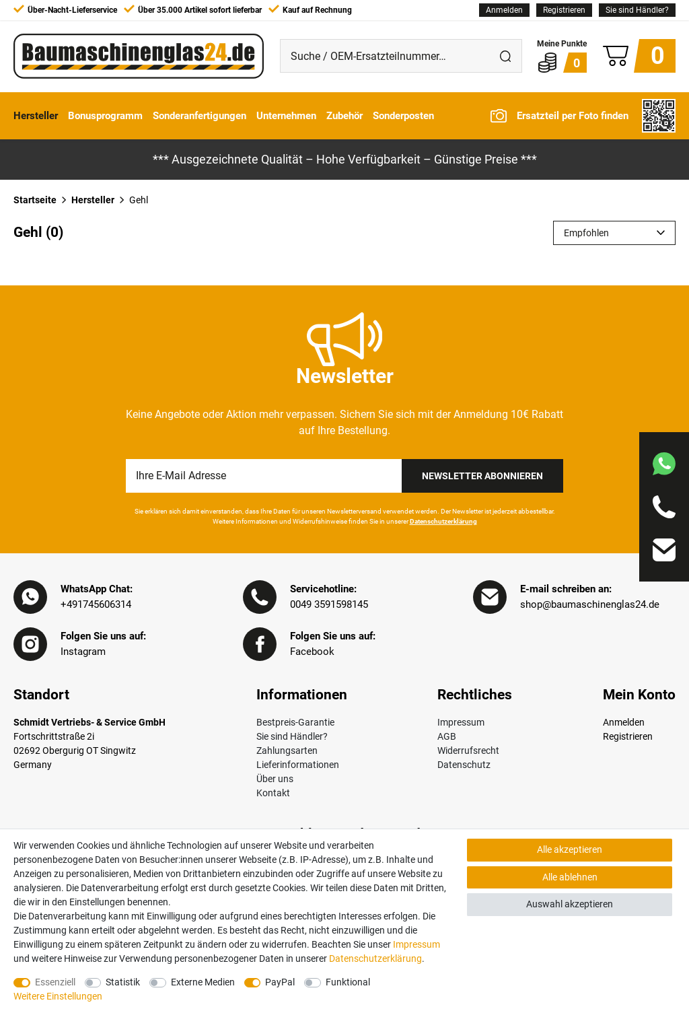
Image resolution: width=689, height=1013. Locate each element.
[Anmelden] (504, 10)
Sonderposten (403, 116)
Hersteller (35, 116)
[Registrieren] (564, 10)
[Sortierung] (614, 233)
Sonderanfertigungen (199, 116)
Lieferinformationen (297, 764)
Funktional (348, 982)
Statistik (123, 982)
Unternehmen (286, 116)
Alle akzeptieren (569, 849)
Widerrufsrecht (468, 750)
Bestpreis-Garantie (295, 722)
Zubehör (344, 116)
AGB (446, 736)
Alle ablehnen (569, 877)
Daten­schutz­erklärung (375, 958)
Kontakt (273, 793)
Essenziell (55, 982)
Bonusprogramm (105, 116)
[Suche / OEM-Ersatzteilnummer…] (385, 56)
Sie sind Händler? (637, 10)
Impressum (460, 722)
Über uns (274, 778)
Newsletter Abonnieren (482, 475)
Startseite (35, 200)
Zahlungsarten (287, 750)
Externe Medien (203, 982)
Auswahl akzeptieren (569, 904)
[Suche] (505, 56)
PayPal (280, 982)
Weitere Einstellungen (57, 996)
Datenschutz (464, 764)
